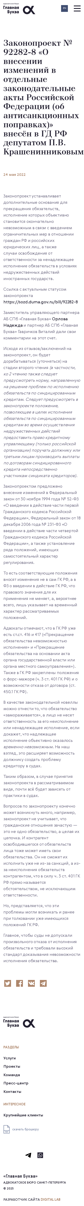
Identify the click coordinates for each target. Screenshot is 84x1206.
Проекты (11, 1067)
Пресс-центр (15, 1083)
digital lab (50, 1200)
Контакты (12, 1092)
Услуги (9, 1058)
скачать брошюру (21, 1129)
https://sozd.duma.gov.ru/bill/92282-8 (40, 302)
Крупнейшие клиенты (23, 1115)
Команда (11, 1075)
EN (64, 8)
